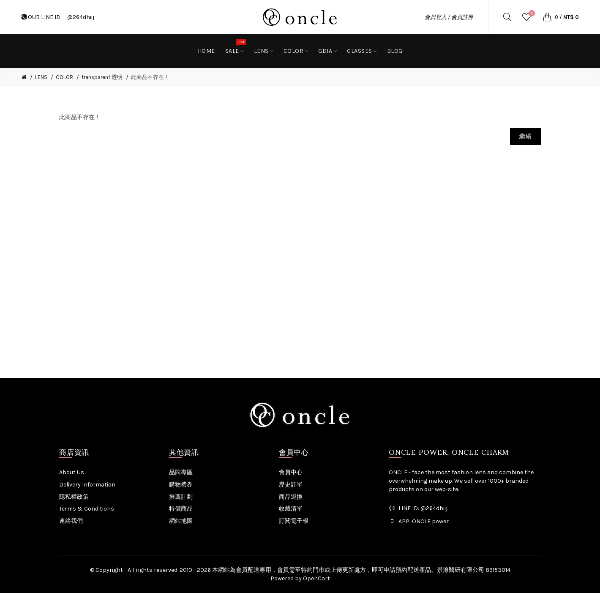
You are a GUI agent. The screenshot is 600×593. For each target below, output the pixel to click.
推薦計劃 (181, 496)
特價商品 (181, 508)
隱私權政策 (74, 496)
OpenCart (316, 578)
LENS (41, 77)
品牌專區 (181, 472)
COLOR (64, 77)
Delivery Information (87, 484)
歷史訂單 (291, 484)
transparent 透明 (102, 77)
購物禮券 (181, 484)
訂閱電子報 (293, 521)
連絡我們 (71, 521)
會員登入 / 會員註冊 (449, 17)
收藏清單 (291, 508)
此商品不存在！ (150, 77)
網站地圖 (181, 521)
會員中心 (291, 472)
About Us (71, 472)
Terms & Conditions (86, 508)
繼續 (525, 136)
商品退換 (291, 496)
